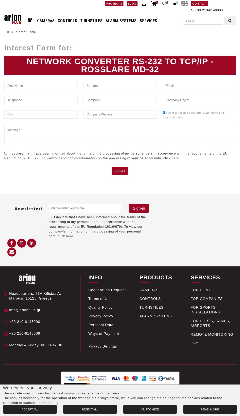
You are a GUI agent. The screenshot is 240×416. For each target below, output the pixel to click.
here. (176, 158)
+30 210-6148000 (209, 10)
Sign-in (139, 208)
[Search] (203, 21)
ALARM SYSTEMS (121, 20)
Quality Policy (100, 307)
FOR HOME (201, 290)
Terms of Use (100, 299)
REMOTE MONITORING (212, 334)
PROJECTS (114, 3)
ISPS (195, 343)
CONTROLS (67, 20)
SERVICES (148, 20)
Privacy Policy (100, 316)
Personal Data (101, 325)
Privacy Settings (102, 346)
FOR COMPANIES (207, 299)
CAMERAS (46, 20)
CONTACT (199, 3)
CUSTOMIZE (150, 409)
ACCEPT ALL (30, 409)
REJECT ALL (90, 409)
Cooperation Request (107, 290)
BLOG (132, 3)
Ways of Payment (103, 334)
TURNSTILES (91, 20)
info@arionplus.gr (25, 310)
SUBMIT (120, 170)
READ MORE (210, 409)
